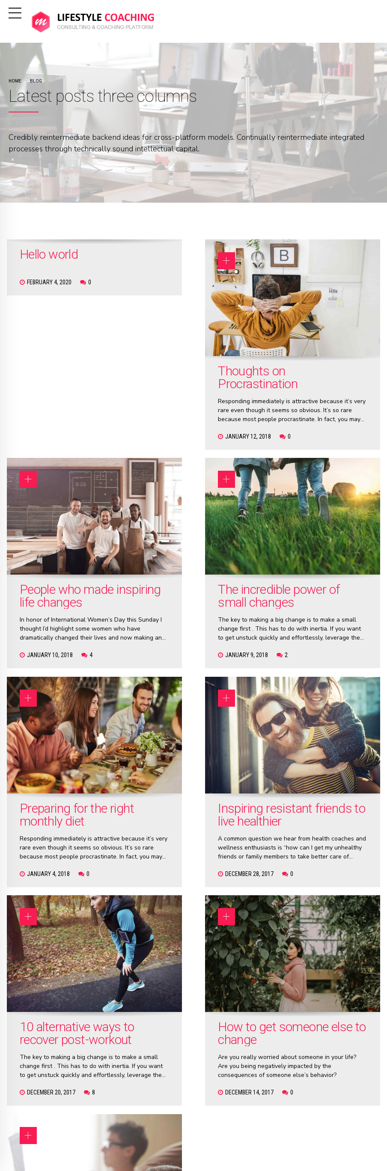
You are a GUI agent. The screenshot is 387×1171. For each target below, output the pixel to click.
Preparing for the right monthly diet (192, 521)
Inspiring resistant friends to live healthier (317, 527)
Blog (36, 81)
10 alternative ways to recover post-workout (61, 708)
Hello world (49, 254)
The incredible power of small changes (58, 527)
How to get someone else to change (190, 708)
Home (15, 81)
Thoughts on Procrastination (186, 340)
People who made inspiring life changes (313, 346)
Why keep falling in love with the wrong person (316, 708)
